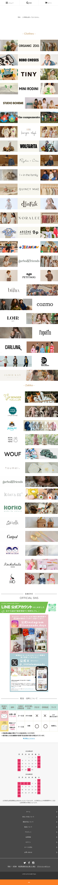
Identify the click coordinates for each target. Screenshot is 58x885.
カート (48, 3)
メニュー (10, 3)
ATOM (15, 866)
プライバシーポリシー (43, 866)
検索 (29, 3)
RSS (9, 866)
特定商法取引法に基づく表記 (26, 866)
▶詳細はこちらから (29, 738)
